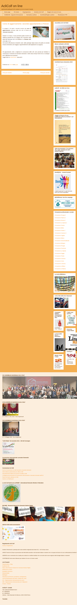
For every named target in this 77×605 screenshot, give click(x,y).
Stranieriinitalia (5, 573)
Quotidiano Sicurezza (7, 571)
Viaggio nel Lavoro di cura (54, 12)
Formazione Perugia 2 (60, 215)
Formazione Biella (59, 228)
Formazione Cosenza (60, 258)
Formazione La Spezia (60, 250)
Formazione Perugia (60, 245)
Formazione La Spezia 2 (61, 222)
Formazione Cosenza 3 (60, 233)
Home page (7, 12)
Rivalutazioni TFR (62, 14)
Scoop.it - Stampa (6, 583)
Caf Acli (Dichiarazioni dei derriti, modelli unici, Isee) (14, 578)
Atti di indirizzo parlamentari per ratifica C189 (12, 471)
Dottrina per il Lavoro (7, 569)
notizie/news (13, 57)
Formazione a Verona (60, 263)
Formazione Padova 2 (60, 217)
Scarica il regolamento (7, 545)
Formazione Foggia (59, 253)
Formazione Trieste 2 (60, 230)
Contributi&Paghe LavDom (47, 14)
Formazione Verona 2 (60, 220)
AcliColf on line (12, 6)
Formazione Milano (59, 238)
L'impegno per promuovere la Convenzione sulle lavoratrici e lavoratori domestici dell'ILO (22, 475)
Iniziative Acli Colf (39, 12)
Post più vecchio (45, 72)
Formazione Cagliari (60, 235)
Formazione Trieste (59, 256)
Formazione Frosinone (60, 248)
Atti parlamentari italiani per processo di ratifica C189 (14, 473)
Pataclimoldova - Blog (7, 564)
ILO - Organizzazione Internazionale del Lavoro (13, 580)
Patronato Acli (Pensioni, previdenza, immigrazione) (14, 576)
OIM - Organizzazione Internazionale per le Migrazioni (14, 582)
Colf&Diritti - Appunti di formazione (13, 14)
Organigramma (27, 12)
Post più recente (7, 72)
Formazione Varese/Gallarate (62, 240)
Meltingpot (4, 574)
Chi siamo (16, 12)
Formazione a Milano (60, 266)
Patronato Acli (10, 39)
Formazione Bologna (60, 243)
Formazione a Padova (60, 268)
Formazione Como (59, 261)
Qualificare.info (5, 566)
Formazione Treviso (60, 225)
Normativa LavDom (31, 14)
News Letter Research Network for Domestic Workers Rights (16, 567)
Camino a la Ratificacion (8, 478)
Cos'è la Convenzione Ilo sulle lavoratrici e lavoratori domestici (16, 470)
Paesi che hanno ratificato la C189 (10, 477)
